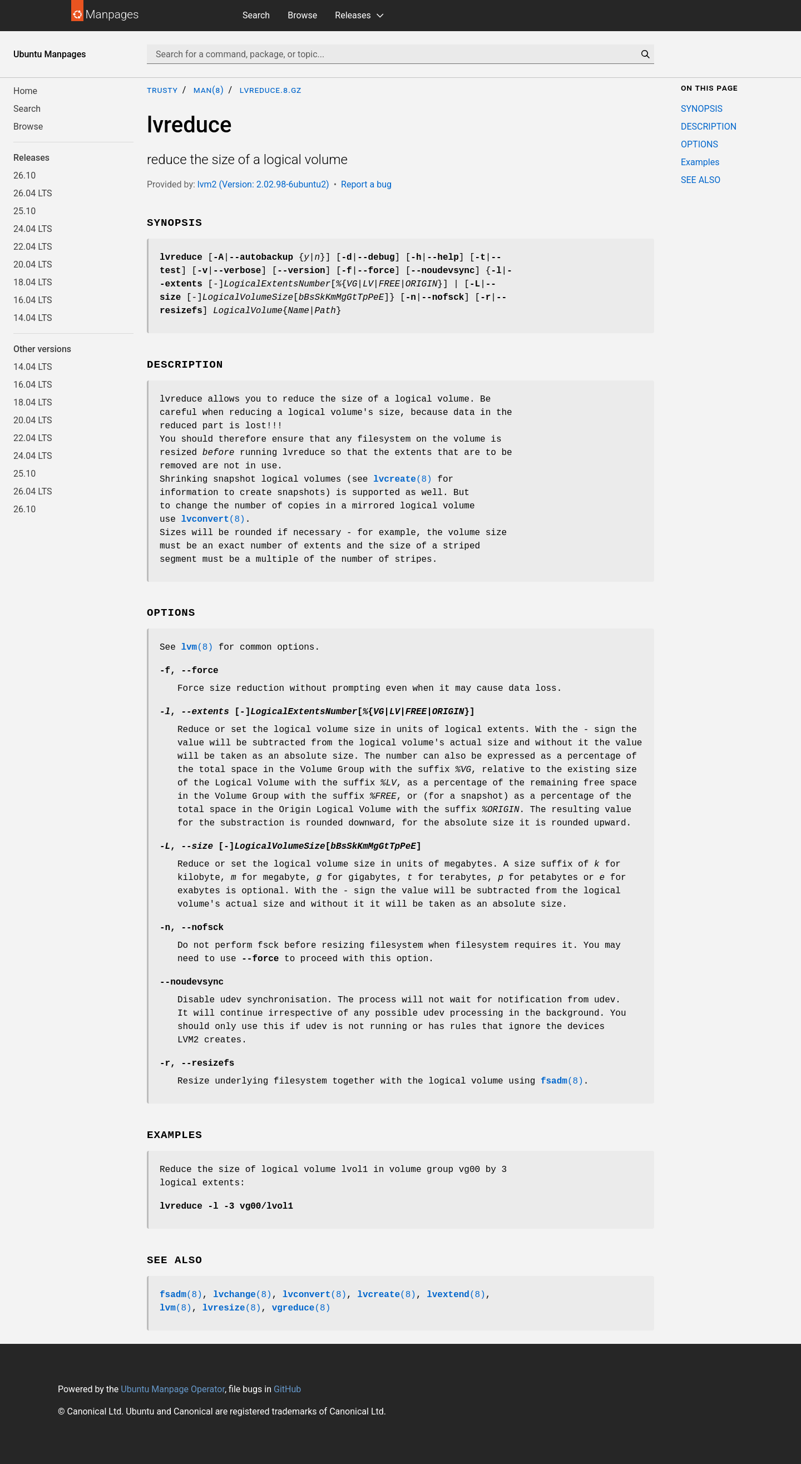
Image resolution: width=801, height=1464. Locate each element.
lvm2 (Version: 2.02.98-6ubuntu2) (263, 184)
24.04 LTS (32, 229)
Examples (700, 162)
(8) (402, 479)
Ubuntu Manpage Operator (173, 1389)
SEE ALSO (700, 180)
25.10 (24, 211)
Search (256, 15)
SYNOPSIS (702, 108)
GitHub (287, 1389)
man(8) (209, 90)
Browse (302, 15)
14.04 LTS (32, 318)
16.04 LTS (32, 300)
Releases (352, 15)
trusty (162, 90)
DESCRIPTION (708, 126)
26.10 (24, 175)
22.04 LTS (32, 246)
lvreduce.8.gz (270, 90)
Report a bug (366, 184)
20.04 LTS (32, 264)
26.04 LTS (32, 193)
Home (25, 91)
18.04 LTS (32, 282)
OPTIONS (699, 144)
